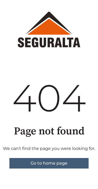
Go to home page (49, 163)
